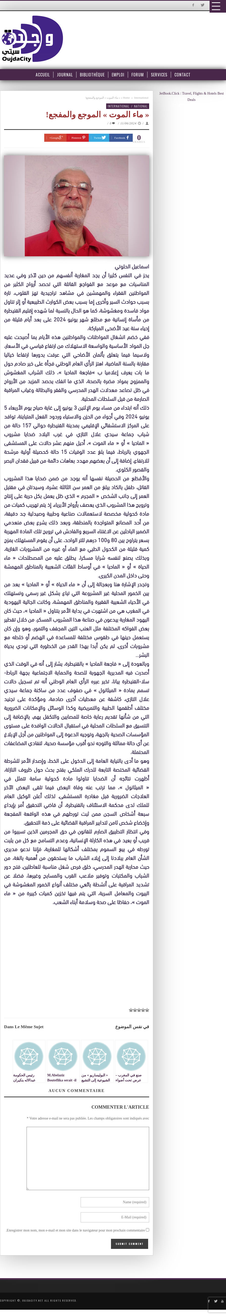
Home (126, 97)
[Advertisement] (78, 953)
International (141, 97)
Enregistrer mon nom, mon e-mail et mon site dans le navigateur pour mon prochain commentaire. (75, 1230)
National (141, 106)
